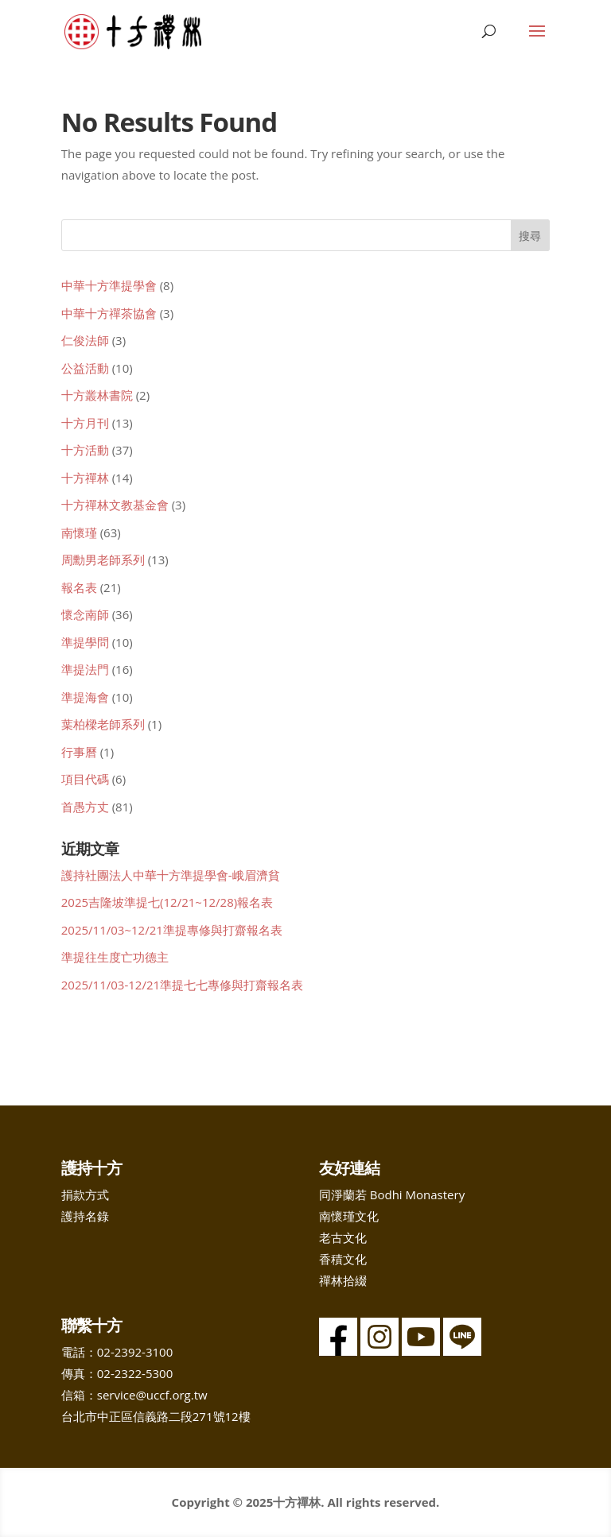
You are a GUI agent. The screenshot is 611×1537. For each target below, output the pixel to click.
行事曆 (79, 752)
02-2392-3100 (135, 1352)
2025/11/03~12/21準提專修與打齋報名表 (171, 930)
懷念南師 (85, 614)
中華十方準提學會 (109, 285)
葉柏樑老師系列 (103, 724)
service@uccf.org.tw (152, 1395)
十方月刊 (85, 423)
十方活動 (85, 450)
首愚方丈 (85, 807)
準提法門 (85, 669)
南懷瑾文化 (349, 1216)
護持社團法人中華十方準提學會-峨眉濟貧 (170, 875)
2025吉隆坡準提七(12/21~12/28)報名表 (167, 902)
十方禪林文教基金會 (115, 505)
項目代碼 (85, 779)
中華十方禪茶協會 (109, 313)
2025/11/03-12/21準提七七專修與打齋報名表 (182, 985)
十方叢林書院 (97, 395)
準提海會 (85, 697)
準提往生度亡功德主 (115, 957)
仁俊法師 (85, 340)
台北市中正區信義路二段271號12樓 (156, 1416)
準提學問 (85, 642)
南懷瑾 (79, 532)
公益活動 (85, 368)
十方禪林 (85, 478)
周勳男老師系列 (103, 559)
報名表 (79, 587)
